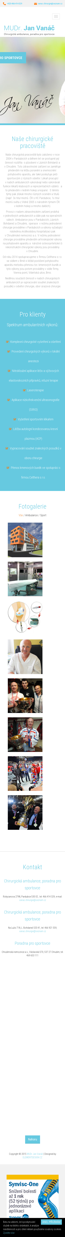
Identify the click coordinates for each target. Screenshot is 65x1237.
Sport (43, 515)
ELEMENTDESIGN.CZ (32, 1157)
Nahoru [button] (32, 1139)
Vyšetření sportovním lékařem (35, 419)
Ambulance (31, 515)
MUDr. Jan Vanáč (35, 1154)
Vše (21, 515)
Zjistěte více (8, 1232)
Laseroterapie (35, 390)
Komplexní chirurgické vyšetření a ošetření (35, 342)
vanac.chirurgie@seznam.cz (32, 900)
